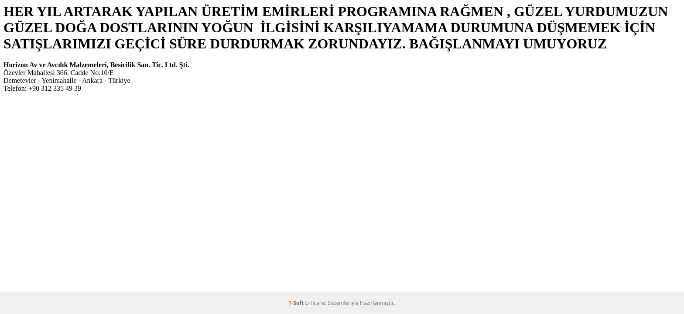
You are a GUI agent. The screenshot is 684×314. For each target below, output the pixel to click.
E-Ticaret (315, 303)
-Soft (297, 303)
